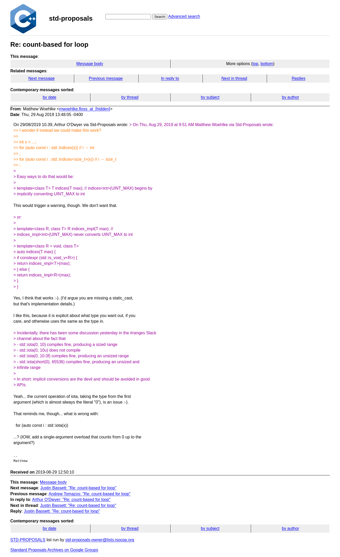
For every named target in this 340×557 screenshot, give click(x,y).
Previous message (106, 78)
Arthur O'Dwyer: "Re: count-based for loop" (71, 499)
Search (159, 17)
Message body (89, 63)
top (255, 63)
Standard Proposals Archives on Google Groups (54, 550)
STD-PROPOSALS (27, 540)
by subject (210, 97)
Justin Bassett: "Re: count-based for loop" (78, 488)
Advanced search (184, 16)
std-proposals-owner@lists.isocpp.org (99, 540)
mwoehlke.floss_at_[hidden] (84, 109)
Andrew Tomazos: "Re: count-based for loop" (90, 494)
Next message (41, 78)
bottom (267, 63)
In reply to (170, 78)
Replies (298, 78)
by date (49, 97)
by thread (129, 97)
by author (290, 97)
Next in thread (234, 78)
